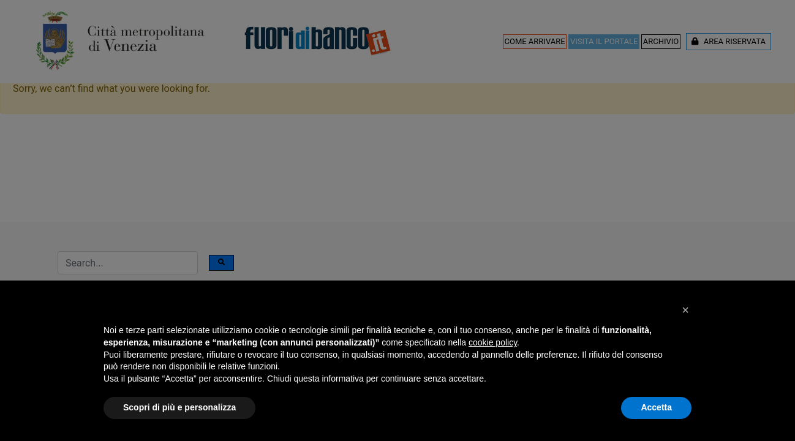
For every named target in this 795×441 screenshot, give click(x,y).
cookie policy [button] (493, 342)
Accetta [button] (656, 407)
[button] (685, 310)
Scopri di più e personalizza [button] (179, 407)
